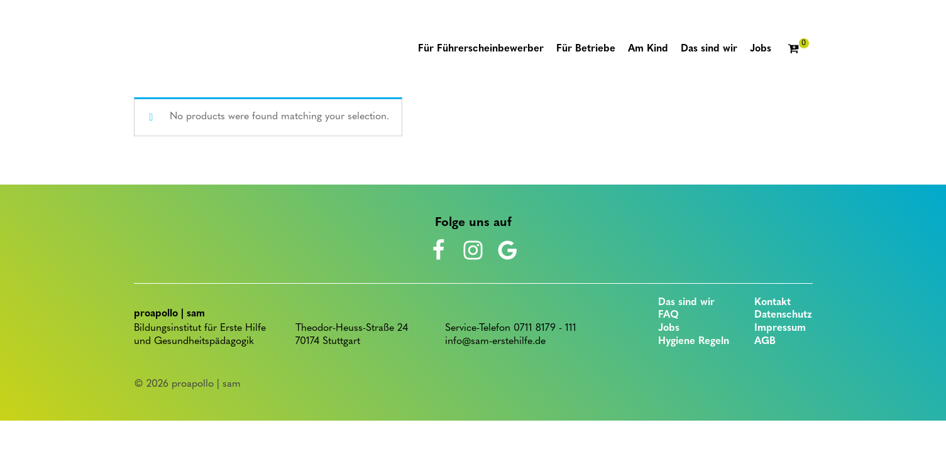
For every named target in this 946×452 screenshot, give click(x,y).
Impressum (780, 328)
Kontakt (772, 303)
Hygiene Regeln (693, 341)
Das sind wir (686, 303)
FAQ (668, 315)
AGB (765, 341)
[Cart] (798, 49)
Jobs (668, 328)
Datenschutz (783, 315)
